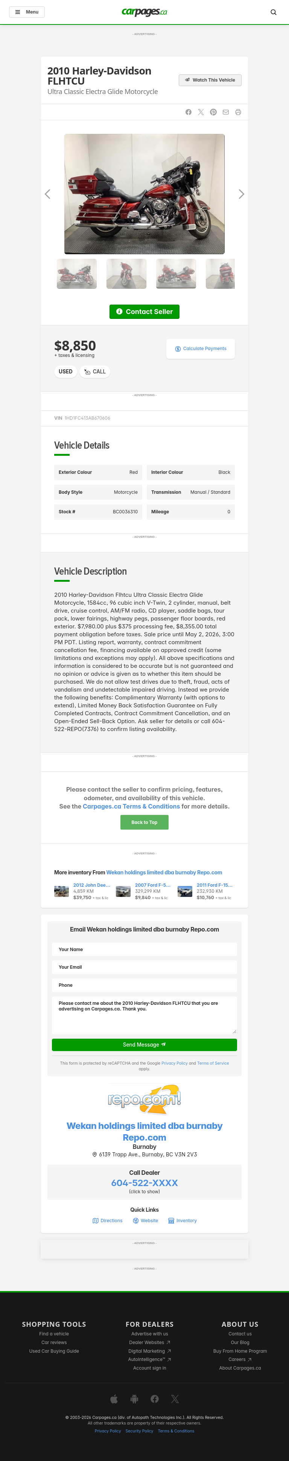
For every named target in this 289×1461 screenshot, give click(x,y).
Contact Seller (144, 312)
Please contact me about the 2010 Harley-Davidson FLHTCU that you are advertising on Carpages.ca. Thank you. (144, 1015)
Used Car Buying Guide (54, 1351)
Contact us (240, 1334)
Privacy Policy (174, 1063)
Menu (26, 12)
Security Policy (140, 1431)
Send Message (144, 1045)
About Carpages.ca (240, 1368)
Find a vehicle (54, 1334)
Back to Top (145, 822)
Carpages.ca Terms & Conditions (131, 806)
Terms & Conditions (176, 1431)
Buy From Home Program (240, 1351)
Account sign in (149, 1368)
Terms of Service (213, 1063)
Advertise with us (149, 1334)
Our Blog (240, 1342)
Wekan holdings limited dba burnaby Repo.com (164, 872)
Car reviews (54, 1342)
